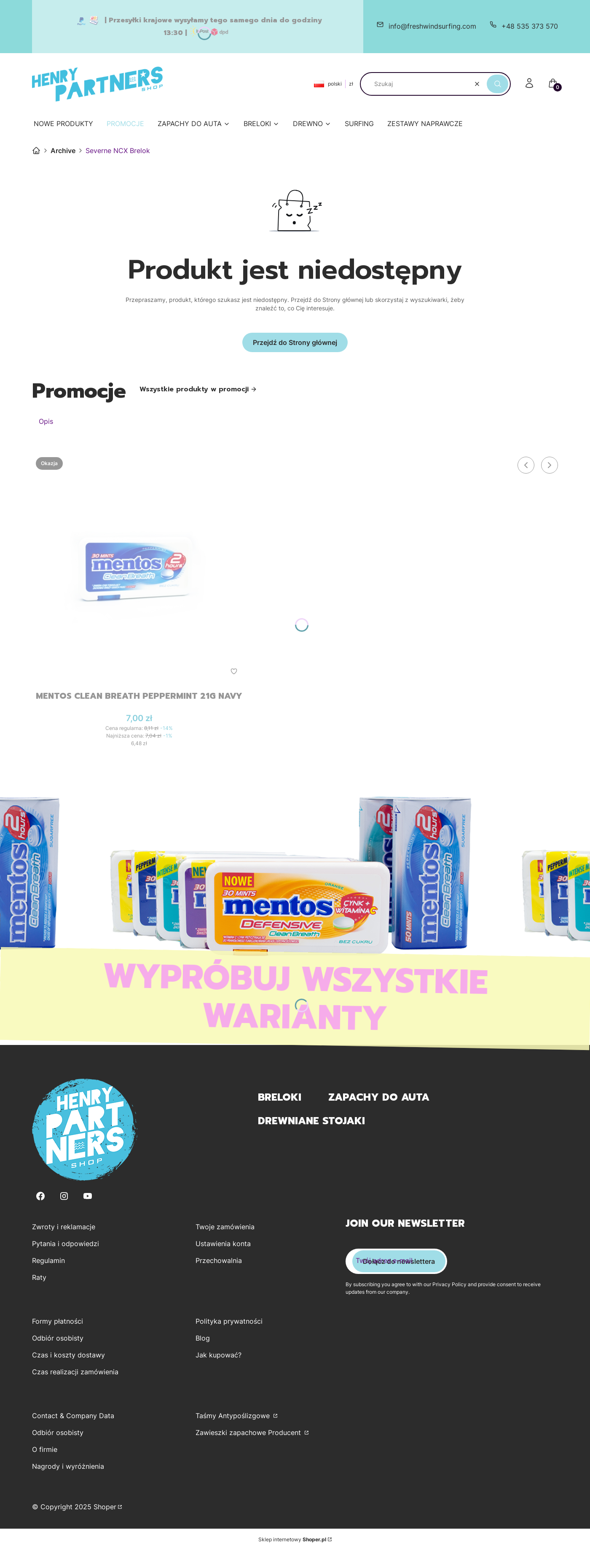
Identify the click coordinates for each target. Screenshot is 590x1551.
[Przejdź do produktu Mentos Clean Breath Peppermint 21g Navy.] (139, 568)
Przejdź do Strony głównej (295, 342)
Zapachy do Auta (378, 1098)
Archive (63, 150)
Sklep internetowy (292, 1540)
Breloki (279, 1098)
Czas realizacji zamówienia (75, 1372)
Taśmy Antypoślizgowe (234, 1416)
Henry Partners (36, 150)
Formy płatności (57, 1321)
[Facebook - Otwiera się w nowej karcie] (40, 1196)
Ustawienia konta (223, 1244)
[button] (497, 84)
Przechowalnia (219, 1261)
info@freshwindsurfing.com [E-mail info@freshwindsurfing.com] (432, 26)
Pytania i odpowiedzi (65, 1244)
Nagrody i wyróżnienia (68, 1466)
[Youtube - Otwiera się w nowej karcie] (87, 1196)
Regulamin (48, 1261)
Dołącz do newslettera (399, 1261)
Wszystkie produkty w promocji (198, 389)
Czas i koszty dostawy (68, 1355)
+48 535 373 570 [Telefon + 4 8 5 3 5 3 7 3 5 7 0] (530, 26)
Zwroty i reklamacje (63, 1227)
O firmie (44, 1450)
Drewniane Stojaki (311, 1121)
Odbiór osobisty (57, 1338)
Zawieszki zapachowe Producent (249, 1433)
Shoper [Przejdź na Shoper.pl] (105, 1507)
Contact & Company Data (73, 1416)
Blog (203, 1338)
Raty (39, 1278)
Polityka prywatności (229, 1321)
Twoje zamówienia (225, 1227)
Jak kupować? (218, 1355)
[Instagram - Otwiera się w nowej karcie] (64, 1196)
